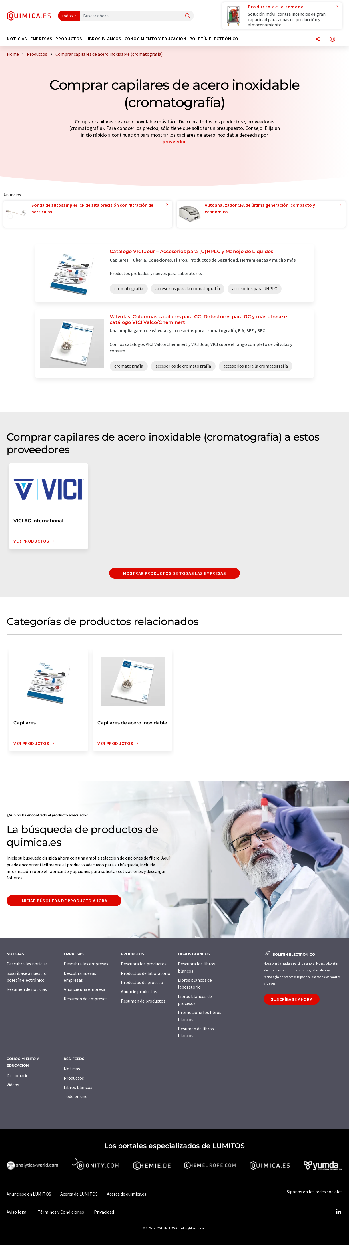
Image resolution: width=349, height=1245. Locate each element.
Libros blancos (78, 1087)
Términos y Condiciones (61, 1212)
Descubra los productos (144, 964)
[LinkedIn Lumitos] (338, 1212)
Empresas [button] (41, 38)
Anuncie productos (139, 991)
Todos (67, 15)
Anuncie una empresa (84, 989)
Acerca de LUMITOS (79, 1194)
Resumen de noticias (27, 989)
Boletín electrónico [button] (214, 38)
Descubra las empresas (86, 964)
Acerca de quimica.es (126, 1194)
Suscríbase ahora (291, 999)
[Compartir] (318, 39)
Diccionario (18, 1075)
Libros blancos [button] (103, 38)
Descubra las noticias (27, 964)
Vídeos (13, 1084)
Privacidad (104, 1212)
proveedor (174, 141)
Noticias (72, 1068)
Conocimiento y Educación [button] (155, 38)
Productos (74, 1078)
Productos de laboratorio (145, 973)
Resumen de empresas (85, 998)
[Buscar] (188, 16)
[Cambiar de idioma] (332, 39)
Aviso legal (17, 1212)
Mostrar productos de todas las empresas (174, 573)
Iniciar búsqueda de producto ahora (64, 900)
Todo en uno (76, 1096)
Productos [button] (68, 38)
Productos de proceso (142, 982)
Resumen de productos (143, 1001)
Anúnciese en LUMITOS (29, 1194)
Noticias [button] (17, 38)
